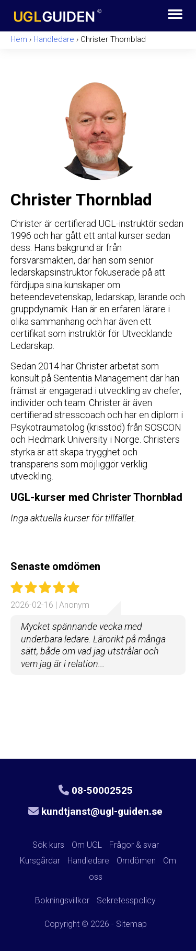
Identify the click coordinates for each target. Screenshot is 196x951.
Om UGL (87, 845)
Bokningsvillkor (62, 900)
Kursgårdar (40, 861)
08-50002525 (96, 790)
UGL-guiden (78, 14)
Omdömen (136, 861)
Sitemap (131, 924)
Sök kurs (48, 845)
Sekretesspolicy (126, 900)
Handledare (88, 861)
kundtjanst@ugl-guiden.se (95, 811)
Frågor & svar (134, 845)
